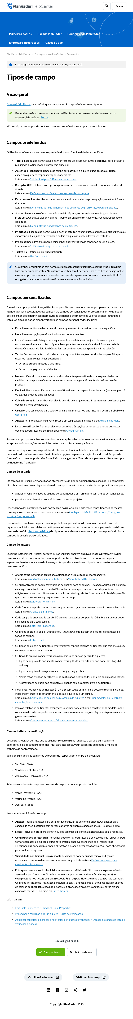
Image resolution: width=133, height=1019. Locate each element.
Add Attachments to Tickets (46, 578)
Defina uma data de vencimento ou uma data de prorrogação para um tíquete (73, 207)
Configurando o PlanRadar (49, 54)
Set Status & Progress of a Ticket (49, 246)
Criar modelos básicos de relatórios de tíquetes (57, 697)
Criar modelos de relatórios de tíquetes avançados (59, 720)
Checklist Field (74, 430)
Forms (44, 117)
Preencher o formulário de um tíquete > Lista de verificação (49, 913)
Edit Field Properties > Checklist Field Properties (43, 907)
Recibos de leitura (39, 531)
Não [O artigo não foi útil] (82, 952)
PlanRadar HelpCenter (19, 54)
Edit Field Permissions (43, 601)
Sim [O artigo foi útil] (50, 952)
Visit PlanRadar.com (41, 977)
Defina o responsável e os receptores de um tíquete (59, 193)
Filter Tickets (38, 639)
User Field (21, 414)
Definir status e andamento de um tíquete (53, 225)
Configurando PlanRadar (83, 34)
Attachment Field (109, 420)
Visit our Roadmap (88, 977)
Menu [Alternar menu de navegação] (119, 6)
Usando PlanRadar (49, 34)
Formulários (73, 54)
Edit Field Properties (42, 625)
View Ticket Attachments (82, 578)
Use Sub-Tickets (39, 256)
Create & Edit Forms (18, 104)
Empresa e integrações (24, 42)
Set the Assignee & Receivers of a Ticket (53, 179)
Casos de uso (54, 42)
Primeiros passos (20, 34)
